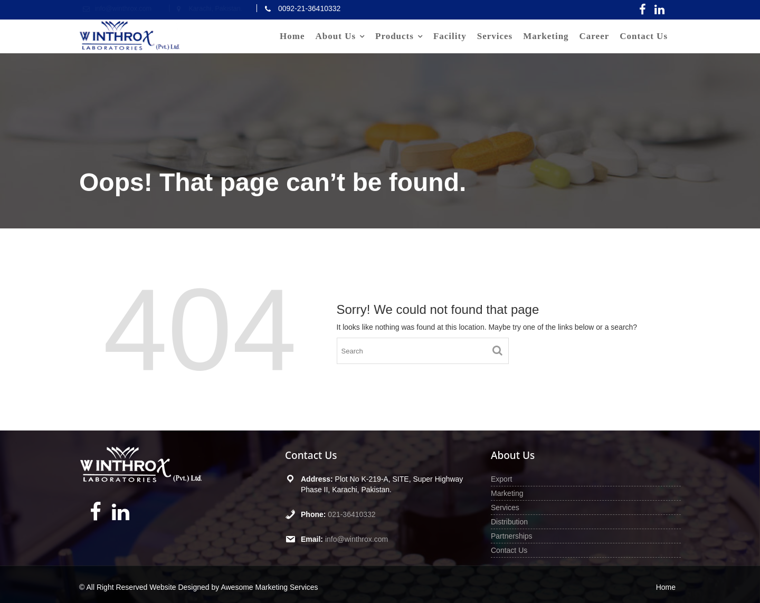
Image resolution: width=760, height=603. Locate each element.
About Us (336, 36)
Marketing (545, 36)
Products (394, 36)
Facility (450, 36)
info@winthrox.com (356, 539)
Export (501, 479)
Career (595, 36)
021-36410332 (351, 514)
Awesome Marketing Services (269, 587)
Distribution (509, 522)
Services (494, 36)
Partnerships (512, 536)
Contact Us (644, 36)
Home (292, 36)
